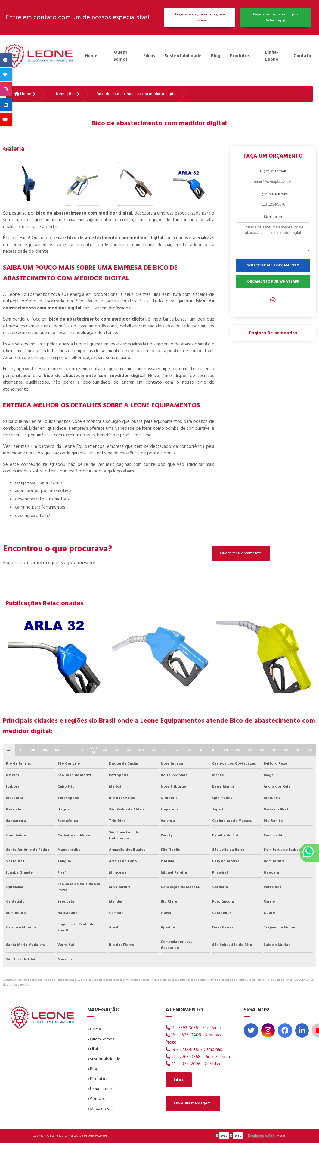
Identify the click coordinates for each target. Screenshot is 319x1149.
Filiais (149, 56)
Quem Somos (120, 56)
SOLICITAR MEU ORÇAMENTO (273, 265)
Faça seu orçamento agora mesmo (200, 17)
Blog (215, 56)
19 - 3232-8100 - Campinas (194, 1049)
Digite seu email (273, 171)
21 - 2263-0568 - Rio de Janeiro (199, 1057)
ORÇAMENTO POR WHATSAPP (273, 282)
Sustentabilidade (183, 56)
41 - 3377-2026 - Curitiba (193, 1064)
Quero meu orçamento (241, 553)
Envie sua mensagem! (193, 1103)
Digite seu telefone (273, 194)
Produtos (240, 56)
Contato (302, 56)
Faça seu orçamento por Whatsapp (275, 17)
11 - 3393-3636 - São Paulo (193, 1028)
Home (91, 56)
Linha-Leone (271, 56)
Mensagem (273, 217)
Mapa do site (100, 1108)
